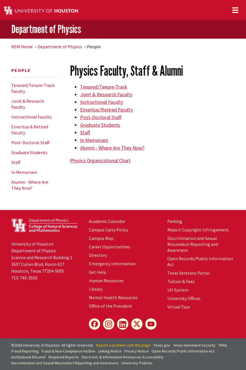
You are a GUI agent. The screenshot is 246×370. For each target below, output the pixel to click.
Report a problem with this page (123, 345)
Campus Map (101, 238)
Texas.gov (161, 345)
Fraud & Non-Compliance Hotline (68, 351)
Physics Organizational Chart (100, 160)
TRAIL (222, 345)
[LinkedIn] (122, 324)
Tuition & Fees (181, 281)
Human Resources (106, 280)
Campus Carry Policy (108, 230)
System (177, 290)
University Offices (184, 298)
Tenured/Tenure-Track (103, 87)
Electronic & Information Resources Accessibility (123, 357)
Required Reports (64, 357)
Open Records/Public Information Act (182, 351)
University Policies (137, 362)
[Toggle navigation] (235, 10)
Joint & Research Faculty (27, 104)
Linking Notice (110, 351)
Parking (174, 221)
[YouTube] (151, 324)
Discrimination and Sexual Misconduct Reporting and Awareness (192, 244)
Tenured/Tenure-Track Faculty (32, 88)
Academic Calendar (107, 221)
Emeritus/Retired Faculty (106, 109)
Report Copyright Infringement (198, 230)
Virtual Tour (178, 307)
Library (95, 289)
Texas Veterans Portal (188, 273)
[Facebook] (94, 324)
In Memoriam (24, 172)
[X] (136, 324)
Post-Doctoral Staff (30, 142)
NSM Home (22, 46)
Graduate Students (29, 152)
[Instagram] (108, 324)
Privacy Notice (136, 351)
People (21, 70)
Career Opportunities (109, 246)
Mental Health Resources (113, 297)
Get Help (97, 272)
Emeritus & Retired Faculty (29, 129)
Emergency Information (112, 263)
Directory (98, 255)
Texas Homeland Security (194, 345)
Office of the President (110, 306)
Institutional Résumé (28, 357)
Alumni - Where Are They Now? (29, 185)
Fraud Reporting (25, 351)
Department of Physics (46, 29)
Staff (15, 162)
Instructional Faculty (31, 117)
